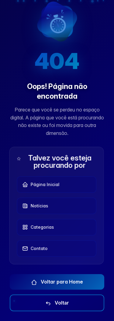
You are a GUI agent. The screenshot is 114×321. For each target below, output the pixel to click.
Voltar (57, 303)
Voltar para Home (57, 282)
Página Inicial (39, 185)
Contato (34, 248)
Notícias (34, 206)
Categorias (37, 227)
